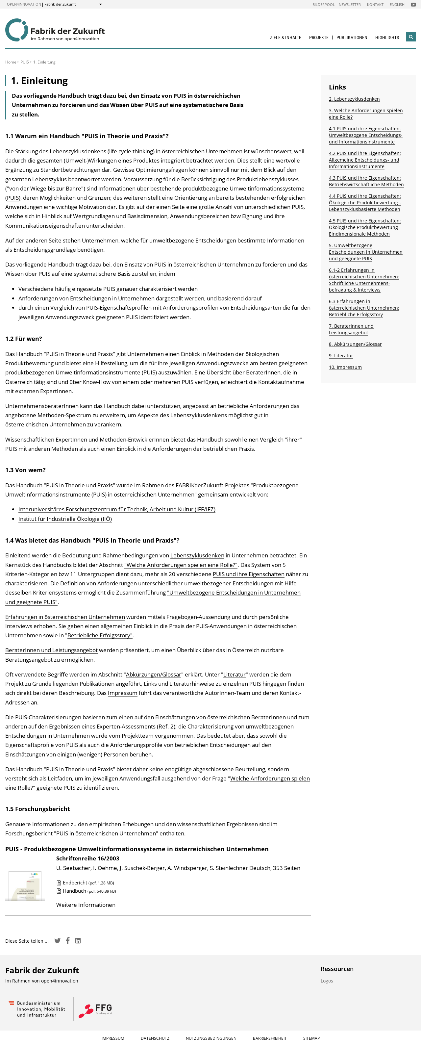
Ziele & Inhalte (285, 37)
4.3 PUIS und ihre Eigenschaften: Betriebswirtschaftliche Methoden (366, 181)
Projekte (319, 37)
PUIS (24, 62)
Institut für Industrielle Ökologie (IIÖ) (65, 519)
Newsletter (350, 4)
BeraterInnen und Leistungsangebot (51, 650)
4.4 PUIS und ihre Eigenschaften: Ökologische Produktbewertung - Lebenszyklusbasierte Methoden (365, 202)
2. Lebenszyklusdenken (354, 99)
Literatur (234, 674)
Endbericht (85, 882)
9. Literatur (341, 355)
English (397, 4)
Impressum (122, 693)
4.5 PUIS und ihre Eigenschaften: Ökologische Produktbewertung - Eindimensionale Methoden (365, 227)
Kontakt (375, 4)
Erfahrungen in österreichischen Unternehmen (65, 617)
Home (10, 62)
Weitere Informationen (85, 904)
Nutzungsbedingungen (211, 1038)
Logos (327, 981)
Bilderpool (323, 4)
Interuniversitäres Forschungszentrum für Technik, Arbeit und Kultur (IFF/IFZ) (116, 509)
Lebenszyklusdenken (197, 555)
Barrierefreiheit (270, 1038)
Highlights (387, 37)
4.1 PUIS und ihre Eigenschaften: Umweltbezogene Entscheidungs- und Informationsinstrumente (366, 135)
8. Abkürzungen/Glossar (355, 344)
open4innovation (24, 4)
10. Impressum (345, 367)
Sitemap (311, 1038)
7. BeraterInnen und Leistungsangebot (351, 329)
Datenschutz (155, 1038)
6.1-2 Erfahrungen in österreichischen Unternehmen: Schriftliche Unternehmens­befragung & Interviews (364, 280)
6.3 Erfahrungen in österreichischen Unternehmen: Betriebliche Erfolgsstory (364, 308)
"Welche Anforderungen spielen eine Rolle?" (180, 565)
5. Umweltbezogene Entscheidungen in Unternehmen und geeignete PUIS (366, 252)
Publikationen (351, 37)
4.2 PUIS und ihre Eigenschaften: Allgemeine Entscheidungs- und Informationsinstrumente (365, 159)
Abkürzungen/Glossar (153, 674)
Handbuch (86, 890)
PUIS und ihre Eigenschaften (249, 574)
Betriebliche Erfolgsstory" (100, 635)
